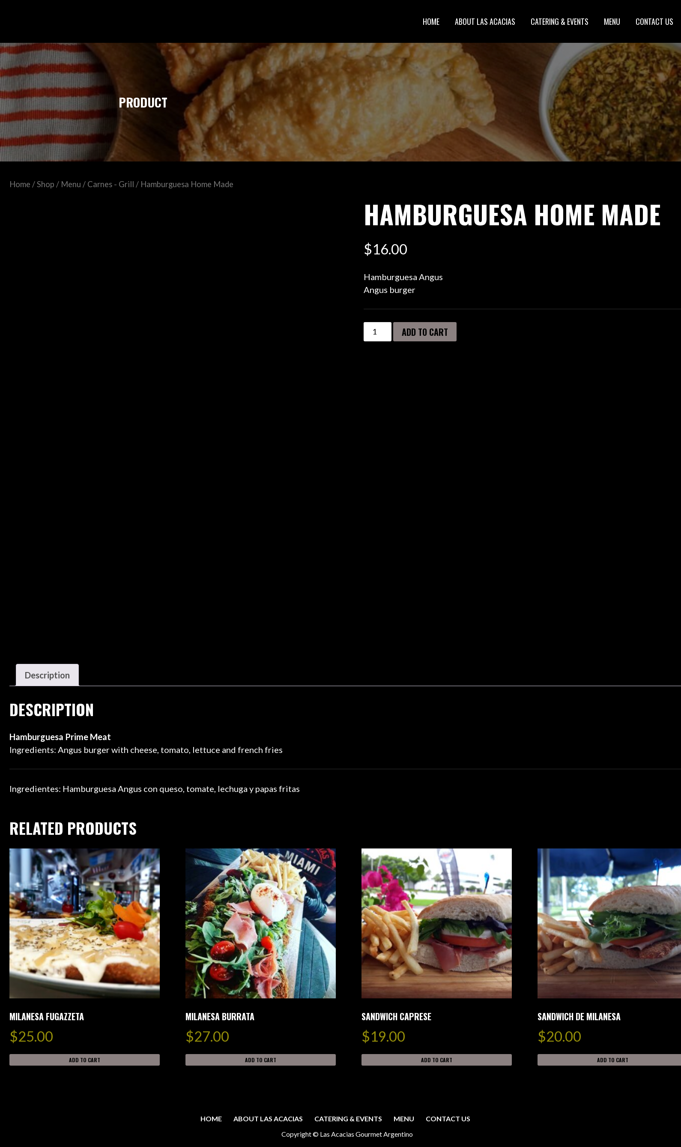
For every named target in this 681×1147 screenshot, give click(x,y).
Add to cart (425, 332)
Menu (71, 184)
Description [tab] (47, 675)
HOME (431, 21)
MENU (612, 21)
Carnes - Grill (110, 184)
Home (19, 184)
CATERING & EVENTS (559, 21)
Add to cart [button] (84, 1059)
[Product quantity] (377, 331)
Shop (45, 184)
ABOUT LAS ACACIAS (485, 21)
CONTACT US (654, 21)
